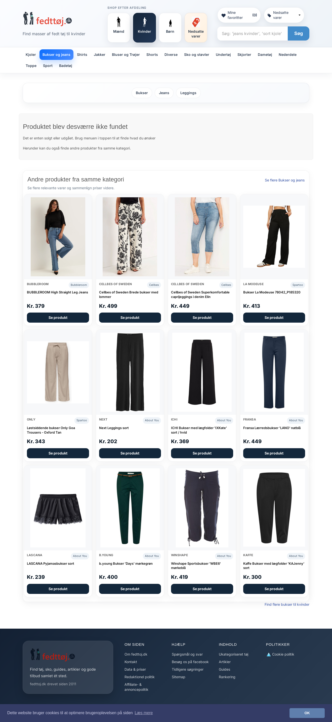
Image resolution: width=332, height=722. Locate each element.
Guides (224, 669)
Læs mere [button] (144, 713)
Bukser (142, 93)
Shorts (152, 54)
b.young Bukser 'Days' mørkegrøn (126, 563)
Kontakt (130, 662)
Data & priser (135, 669)
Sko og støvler (196, 54)
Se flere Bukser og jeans (285, 180)
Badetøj (65, 65)
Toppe (31, 65)
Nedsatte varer (284, 15)
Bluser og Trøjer (126, 54)
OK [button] (307, 713)
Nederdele (288, 54)
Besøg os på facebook (190, 662)
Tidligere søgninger (187, 669)
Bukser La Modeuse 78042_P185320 (272, 292)
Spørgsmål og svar (187, 654)
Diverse (171, 54)
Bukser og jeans (56, 54)
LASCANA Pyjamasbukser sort (50, 563)
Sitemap (178, 677)
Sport (48, 65)
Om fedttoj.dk (135, 654)
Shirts (82, 54)
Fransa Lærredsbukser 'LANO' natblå (272, 428)
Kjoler (31, 54)
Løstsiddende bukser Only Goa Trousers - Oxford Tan (51, 430)
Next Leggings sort (114, 428)
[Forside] (47, 18)
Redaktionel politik (139, 677)
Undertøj (223, 54)
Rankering (227, 677)
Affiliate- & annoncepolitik (136, 687)
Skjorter (244, 54)
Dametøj (265, 54)
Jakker (99, 54)
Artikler (225, 662)
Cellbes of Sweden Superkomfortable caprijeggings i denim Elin (200, 294)
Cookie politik (280, 654)
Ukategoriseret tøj (233, 654)
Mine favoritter (239, 15)
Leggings (188, 93)
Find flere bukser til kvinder (287, 604)
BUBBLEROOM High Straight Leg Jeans (57, 292)
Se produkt (58, 317)
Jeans (164, 93)
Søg (298, 33)
